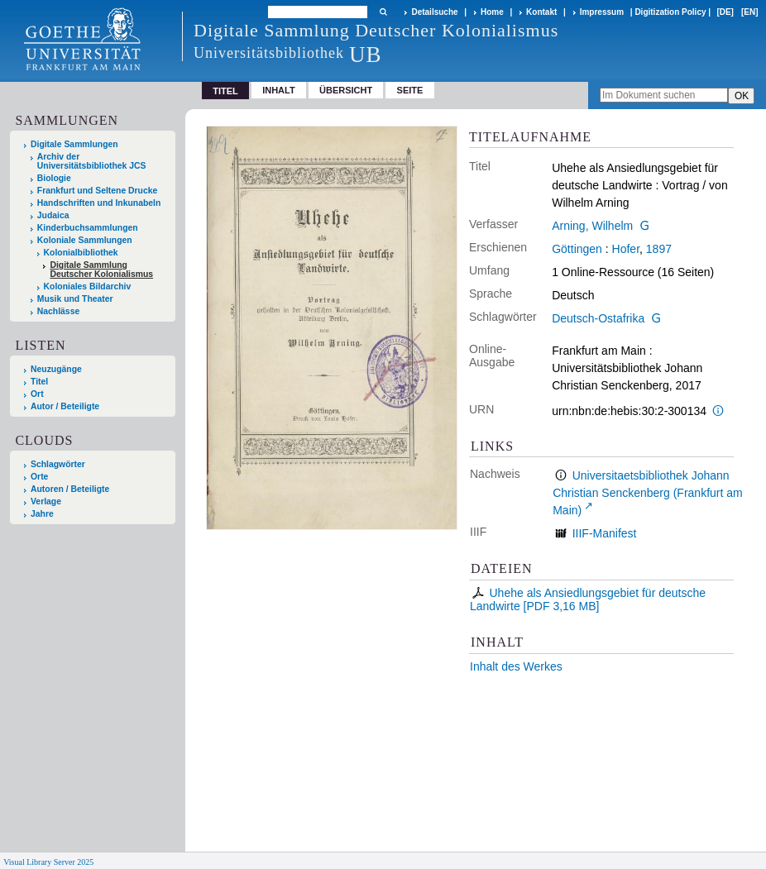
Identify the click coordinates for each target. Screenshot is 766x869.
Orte (39, 476)
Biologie (54, 178)
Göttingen (577, 248)
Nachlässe (58, 311)
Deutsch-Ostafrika (598, 318)
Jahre (42, 513)
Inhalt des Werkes (516, 666)
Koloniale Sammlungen (84, 240)
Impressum (602, 12)
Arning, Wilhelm (592, 225)
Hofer (625, 248)
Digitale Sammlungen (74, 144)
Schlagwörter (58, 464)
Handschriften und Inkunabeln (99, 203)
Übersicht (345, 90)
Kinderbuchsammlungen (87, 227)
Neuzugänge (56, 369)
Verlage (46, 501)
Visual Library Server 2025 (48, 862)
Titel (39, 381)
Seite (410, 90)
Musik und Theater (75, 298)
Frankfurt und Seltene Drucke (97, 190)
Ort (37, 394)
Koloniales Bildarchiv (88, 286)
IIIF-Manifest (604, 533)
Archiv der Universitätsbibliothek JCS (91, 161)
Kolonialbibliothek (81, 252)
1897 (659, 248)
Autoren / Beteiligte (70, 489)
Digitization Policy (670, 12)
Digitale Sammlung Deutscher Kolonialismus (101, 269)
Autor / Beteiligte (65, 406)
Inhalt (278, 90)
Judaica (53, 215)
